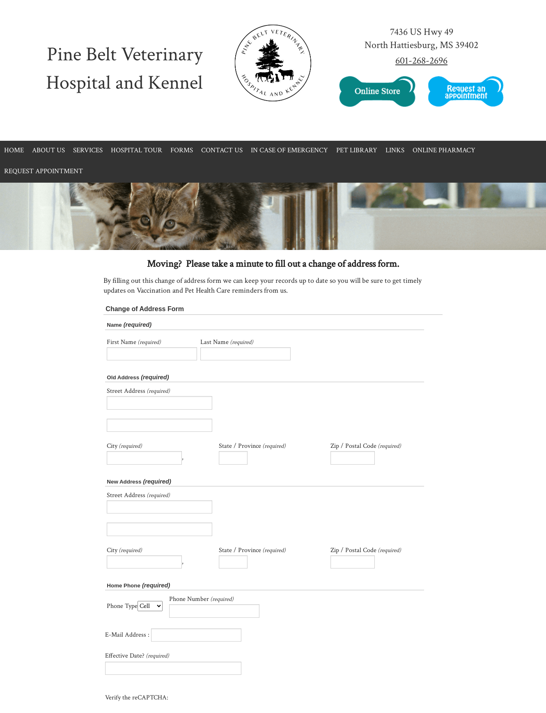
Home (14, 150)
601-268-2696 (421, 60)
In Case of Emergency (289, 150)
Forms (181, 150)
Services (88, 150)
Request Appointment (43, 171)
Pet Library (356, 150)
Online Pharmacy (444, 150)
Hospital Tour (136, 150)
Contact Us (222, 150)
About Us (48, 150)
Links (394, 150)
